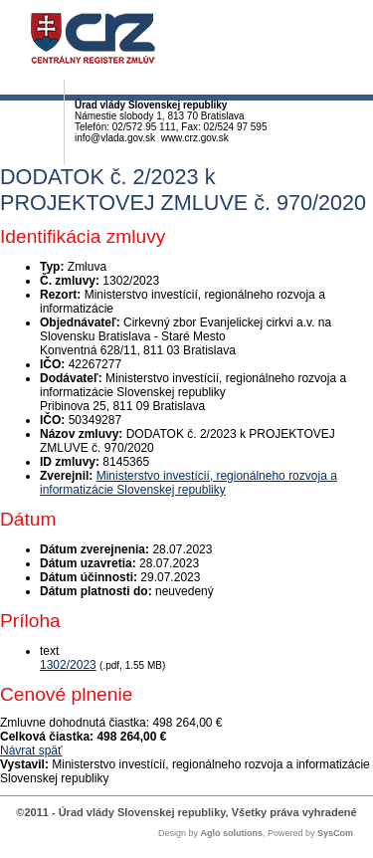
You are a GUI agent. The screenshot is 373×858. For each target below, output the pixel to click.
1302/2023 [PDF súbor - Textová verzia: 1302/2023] (68, 665)
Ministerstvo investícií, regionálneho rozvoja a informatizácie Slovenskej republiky (188, 483)
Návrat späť (31, 750)
